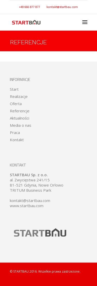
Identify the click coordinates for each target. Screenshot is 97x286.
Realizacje (19, 96)
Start (14, 89)
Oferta (16, 103)
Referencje (19, 110)
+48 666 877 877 (29, 7)
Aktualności (19, 118)
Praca (15, 132)
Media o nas (20, 125)
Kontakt (17, 139)
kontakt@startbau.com (62, 7)
